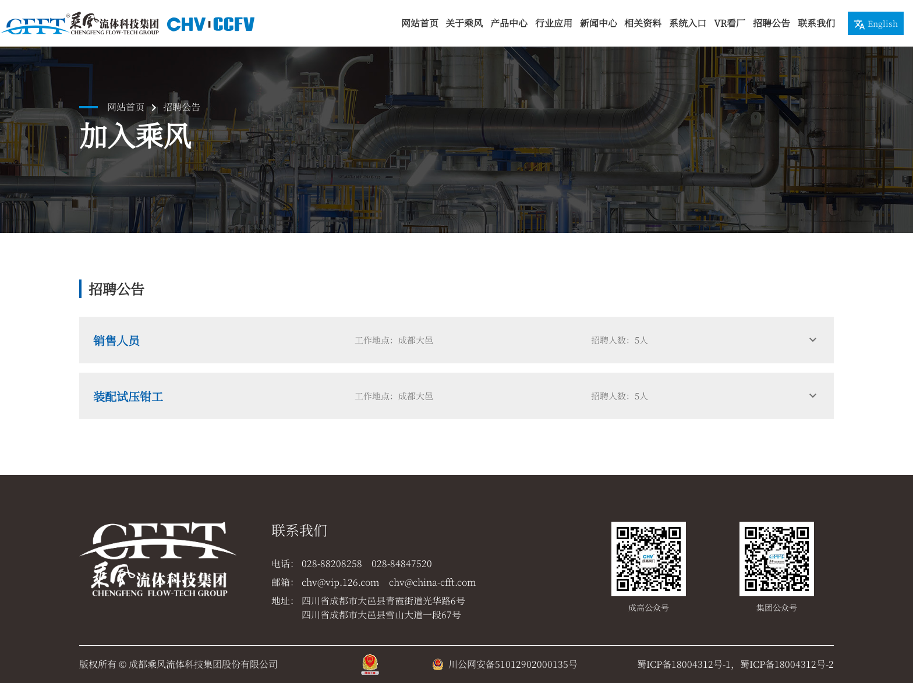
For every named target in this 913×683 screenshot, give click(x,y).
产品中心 (509, 23)
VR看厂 (729, 23)
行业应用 (553, 23)
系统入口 (687, 23)
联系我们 (816, 23)
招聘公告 (771, 23)
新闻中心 (598, 23)
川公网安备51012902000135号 (513, 664)
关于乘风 (464, 23)
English (875, 23)
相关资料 (642, 23)
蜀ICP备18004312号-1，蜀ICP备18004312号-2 (735, 664)
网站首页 (419, 23)
